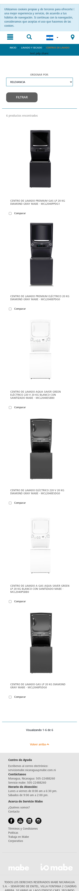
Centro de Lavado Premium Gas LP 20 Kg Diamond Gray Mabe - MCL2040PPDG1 (37, 202)
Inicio (13, 47)
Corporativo (15, 841)
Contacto (13, 811)
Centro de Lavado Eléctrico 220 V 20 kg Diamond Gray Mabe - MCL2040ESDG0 (37, 492)
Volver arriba (39, 744)
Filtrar (22, 97)
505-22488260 (45, 778)
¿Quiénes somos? (19, 807)
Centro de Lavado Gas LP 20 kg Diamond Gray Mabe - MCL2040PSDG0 (37, 686)
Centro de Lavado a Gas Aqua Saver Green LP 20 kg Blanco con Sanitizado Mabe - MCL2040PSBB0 (39, 588)
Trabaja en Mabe (18, 836)
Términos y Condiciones (23, 828)
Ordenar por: (39, 74)
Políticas (13, 832)
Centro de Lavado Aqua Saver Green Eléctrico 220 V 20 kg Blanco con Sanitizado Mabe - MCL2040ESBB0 (35, 394)
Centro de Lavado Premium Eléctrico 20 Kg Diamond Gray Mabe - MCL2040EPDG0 (39, 298)
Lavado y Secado (31, 47)
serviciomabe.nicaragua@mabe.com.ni (32, 770)
